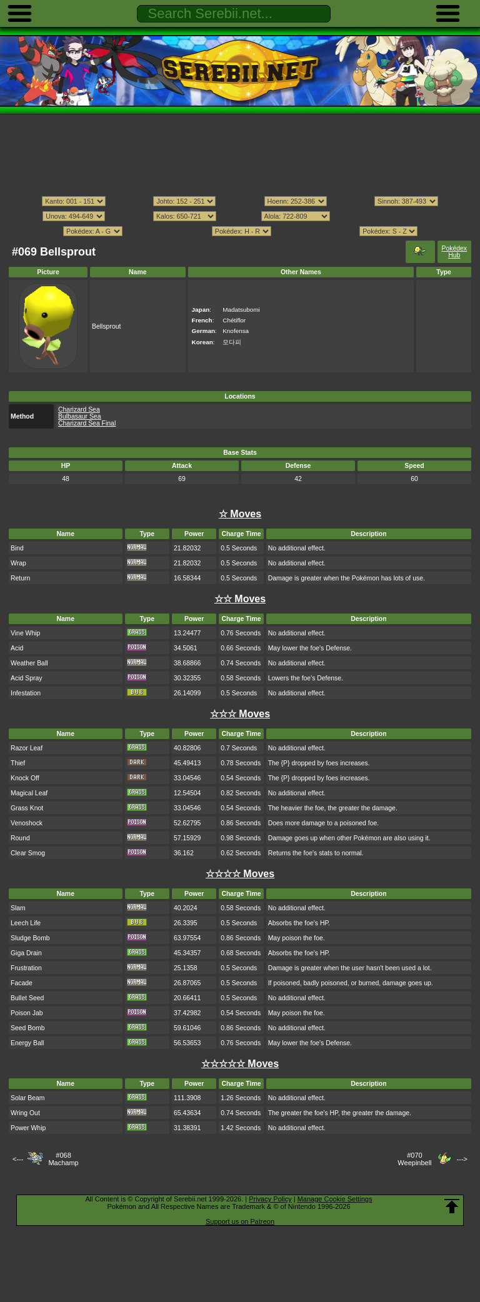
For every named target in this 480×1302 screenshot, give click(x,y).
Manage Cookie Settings (335, 1199)
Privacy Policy (270, 1199)
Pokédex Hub (454, 252)
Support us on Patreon (240, 1221)
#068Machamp (63, 1158)
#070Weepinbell (414, 1158)
